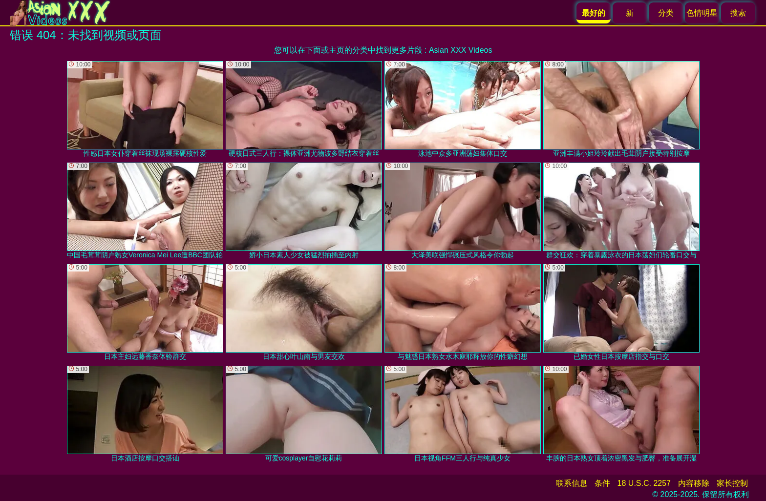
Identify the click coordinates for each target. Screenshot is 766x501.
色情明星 (702, 13)
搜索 (738, 13)
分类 (666, 13)
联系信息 (571, 483)
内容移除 (693, 483)
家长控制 (732, 483)
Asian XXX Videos (460, 50)
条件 (602, 483)
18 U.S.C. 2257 (644, 483)
